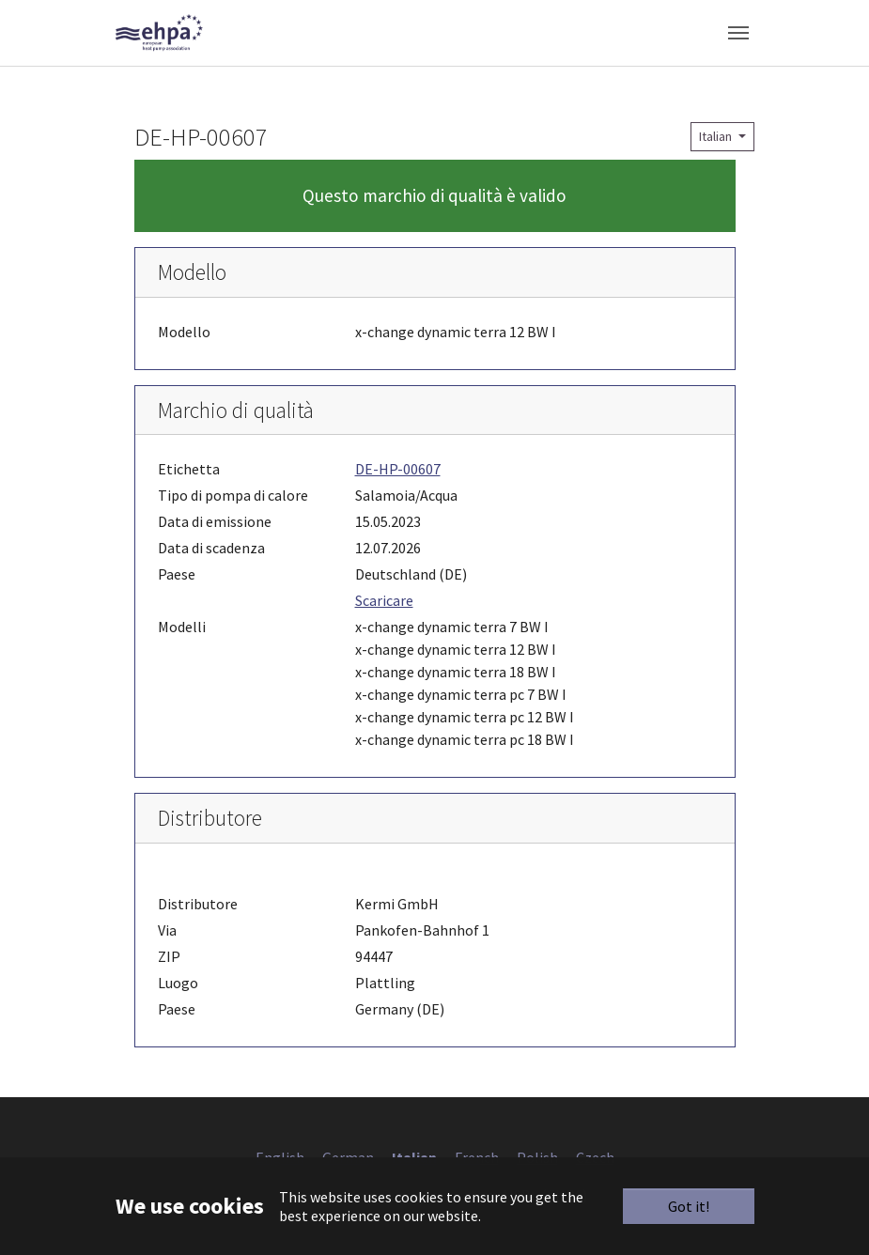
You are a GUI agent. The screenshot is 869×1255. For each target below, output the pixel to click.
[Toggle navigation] (738, 33)
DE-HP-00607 (398, 468)
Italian (717, 136)
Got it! (688, 1206)
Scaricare (384, 600)
